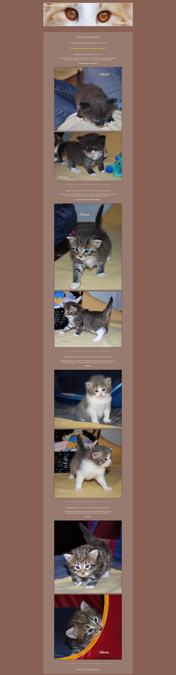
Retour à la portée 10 (93, 37)
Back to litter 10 (81, 37)
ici (105, 43)
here (85, 43)
